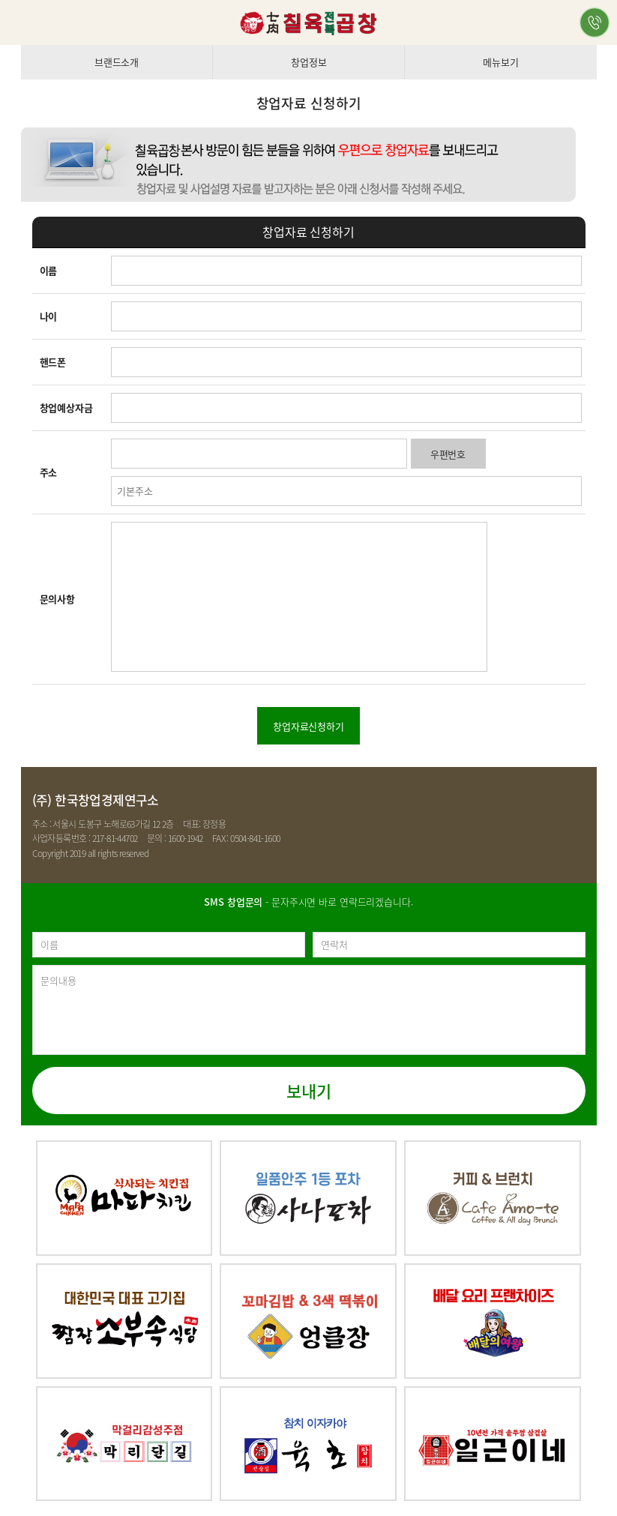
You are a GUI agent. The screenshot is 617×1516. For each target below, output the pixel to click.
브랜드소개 (116, 62)
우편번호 (448, 454)
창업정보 (308, 62)
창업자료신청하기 (308, 726)
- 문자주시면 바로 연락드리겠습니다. (308, 901)
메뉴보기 (500, 62)
